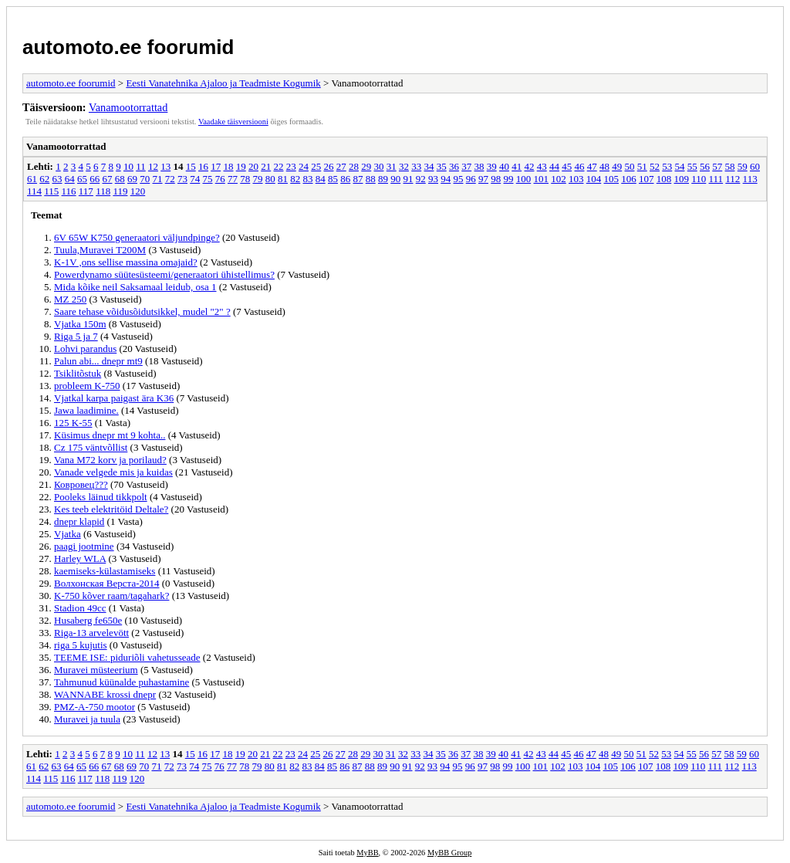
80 (270, 178)
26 (328, 166)
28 (354, 166)
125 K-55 (73, 422)
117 (86, 191)
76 (220, 178)
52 (655, 166)
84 (321, 178)
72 (170, 178)
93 (433, 178)
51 (642, 166)
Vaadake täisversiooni (233, 121)
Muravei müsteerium (96, 669)
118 (103, 191)
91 (408, 178)
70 (145, 178)
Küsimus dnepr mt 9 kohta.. (109, 435)
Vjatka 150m (80, 324)
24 (304, 166)
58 (729, 166)
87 (358, 178)
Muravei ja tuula (87, 719)
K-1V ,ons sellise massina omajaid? (126, 262)
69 (132, 178)
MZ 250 (70, 299)
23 (291, 166)
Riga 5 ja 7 (76, 336)
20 (253, 166)
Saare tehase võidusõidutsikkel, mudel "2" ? (142, 311)
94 (446, 178)
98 (496, 178)
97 (483, 178)
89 (383, 178)
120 (138, 191)
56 (705, 166)
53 (667, 166)
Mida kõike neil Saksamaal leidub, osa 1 (135, 287)
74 (195, 178)
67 (108, 178)
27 (341, 166)
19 (241, 166)
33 (416, 166)
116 (69, 191)
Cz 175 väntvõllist (90, 447)
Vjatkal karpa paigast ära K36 (114, 398)
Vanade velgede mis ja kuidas (113, 472)
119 (120, 191)
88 (371, 178)
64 (70, 178)
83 (308, 178)
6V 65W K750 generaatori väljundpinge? (137, 237)
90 (395, 178)
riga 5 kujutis (80, 645)
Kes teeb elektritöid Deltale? (111, 509)
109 (682, 178)
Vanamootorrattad (128, 107)
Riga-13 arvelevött (91, 632)
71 (158, 178)
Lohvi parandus (85, 348)
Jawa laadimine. (86, 410)
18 (228, 166)
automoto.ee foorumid (128, 47)
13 (165, 166)
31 (392, 166)
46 (579, 166)
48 (604, 166)
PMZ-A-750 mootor (94, 706)
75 (208, 178)
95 (459, 178)
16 (203, 166)
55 (692, 166)
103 (576, 178)
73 (182, 178)
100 (524, 178)
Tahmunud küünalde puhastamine (121, 682)
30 (378, 166)
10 (128, 166)
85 (333, 178)
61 (32, 178)
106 (628, 178)
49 (617, 166)
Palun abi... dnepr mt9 (98, 361)
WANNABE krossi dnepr (105, 694)
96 (471, 178)
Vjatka (67, 534)
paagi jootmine (84, 546)
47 (592, 166)
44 (554, 166)
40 (504, 166)
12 (153, 166)
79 (258, 178)
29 (366, 166)
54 (679, 166)
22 (278, 166)
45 (567, 166)
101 (541, 178)
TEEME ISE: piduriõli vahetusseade (127, 657)
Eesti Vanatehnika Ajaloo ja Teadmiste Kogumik (223, 83)
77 (233, 178)
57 (717, 166)
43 (542, 166)
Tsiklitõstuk (77, 373)
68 (120, 178)
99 (509, 178)
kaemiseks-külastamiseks (104, 571)
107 (646, 178)
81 (283, 178)
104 (594, 178)
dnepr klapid (79, 521)
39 (492, 166)
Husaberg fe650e (88, 620)
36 (454, 166)
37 (466, 166)
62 (44, 178)
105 (612, 178)
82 (295, 178)
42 (529, 166)
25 (316, 166)
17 (216, 166)
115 (51, 191)
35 (442, 166)
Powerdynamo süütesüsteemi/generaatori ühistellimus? (164, 274)
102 (558, 178)
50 (629, 166)
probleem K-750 (87, 385)
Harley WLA (80, 558)
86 (345, 178)
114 (34, 191)
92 (421, 178)
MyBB (367, 852)
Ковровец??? (81, 484)
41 (516, 166)
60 (755, 166)
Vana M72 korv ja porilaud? (110, 459)
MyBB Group (449, 852)
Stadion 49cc (80, 608)
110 (698, 178)
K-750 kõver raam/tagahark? (111, 595)
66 (94, 178)
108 (664, 178)
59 (743, 166)
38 (479, 166)
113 (750, 178)
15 (191, 166)
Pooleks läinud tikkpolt (100, 497)
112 (732, 178)
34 (429, 166)
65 (82, 178)
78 (245, 178)
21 (266, 166)
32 (404, 166)
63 (57, 178)
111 (716, 178)
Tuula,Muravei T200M (100, 250)
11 (141, 166)
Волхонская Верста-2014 (107, 583)
